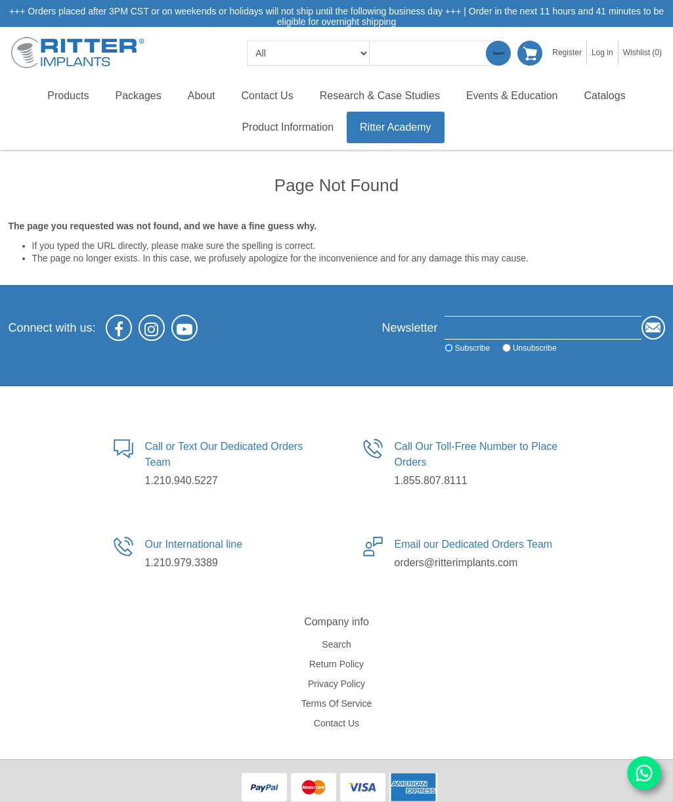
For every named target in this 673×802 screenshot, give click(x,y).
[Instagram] (152, 328)
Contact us (336, 723)
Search (498, 53)
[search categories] (308, 53)
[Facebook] (119, 328)
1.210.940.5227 (181, 480)
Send (653, 328)
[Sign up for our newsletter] (543, 328)
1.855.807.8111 (431, 480)
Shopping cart (529, 53)
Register (567, 52)
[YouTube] (184, 328)
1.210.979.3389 (181, 562)
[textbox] (435, 53)
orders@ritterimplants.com (456, 562)
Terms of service (336, 703)
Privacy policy (336, 684)
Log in (602, 52)
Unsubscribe (535, 348)
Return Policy (336, 664)
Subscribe (472, 348)
